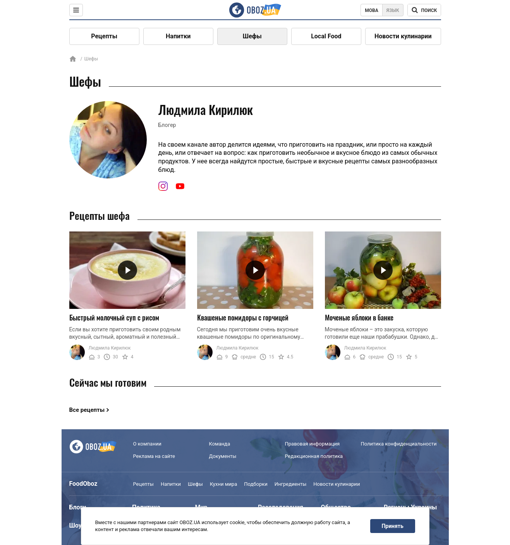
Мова (371, 10)
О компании (147, 444)
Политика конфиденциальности (399, 444)
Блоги (77, 507)
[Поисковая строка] (424, 10)
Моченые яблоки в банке (359, 317)
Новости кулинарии (403, 36)
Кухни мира (223, 484)
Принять (392, 526)
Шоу (75, 525)
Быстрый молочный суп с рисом (114, 317)
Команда (219, 444)
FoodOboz (83, 483)
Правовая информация (312, 444)
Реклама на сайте (154, 456)
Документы (223, 456)
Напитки (178, 36)
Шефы (252, 36)
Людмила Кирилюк (110, 348)
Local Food (326, 36)
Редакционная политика (314, 456)
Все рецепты (87, 409)
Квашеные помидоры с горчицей (242, 317)
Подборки (256, 484)
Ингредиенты (291, 484)
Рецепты (104, 36)
